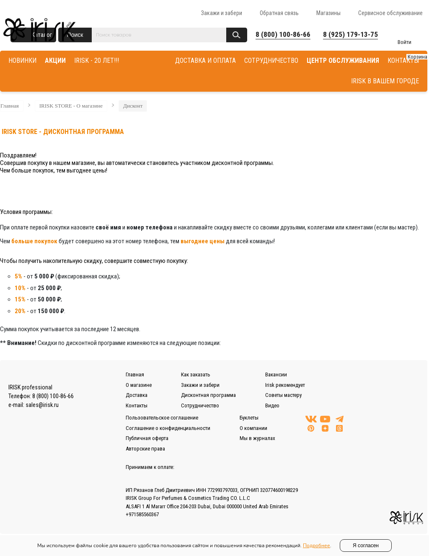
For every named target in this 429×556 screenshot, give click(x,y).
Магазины (328, 13)
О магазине (139, 385)
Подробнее (316, 545)
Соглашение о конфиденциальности (168, 428)
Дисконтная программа (208, 395)
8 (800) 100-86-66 (283, 34)
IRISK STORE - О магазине (71, 106)
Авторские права (145, 448)
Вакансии (276, 374)
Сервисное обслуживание (390, 13)
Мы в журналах (257, 438)
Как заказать (195, 374)
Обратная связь (279, 13)
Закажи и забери (221, 13)
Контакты (136, 405)
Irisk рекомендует (285, 385)
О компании (253, 428)
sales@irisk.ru (42, 405)
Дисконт (132, 106)
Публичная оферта (147, 438)
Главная (9, 106)
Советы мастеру (283, 395)
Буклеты (249, 417)
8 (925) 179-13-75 (350, 34)
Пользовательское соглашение (162, 417)
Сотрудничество (200, 405)
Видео (272, 405)
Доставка (136, 395)
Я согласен (366, 545)
